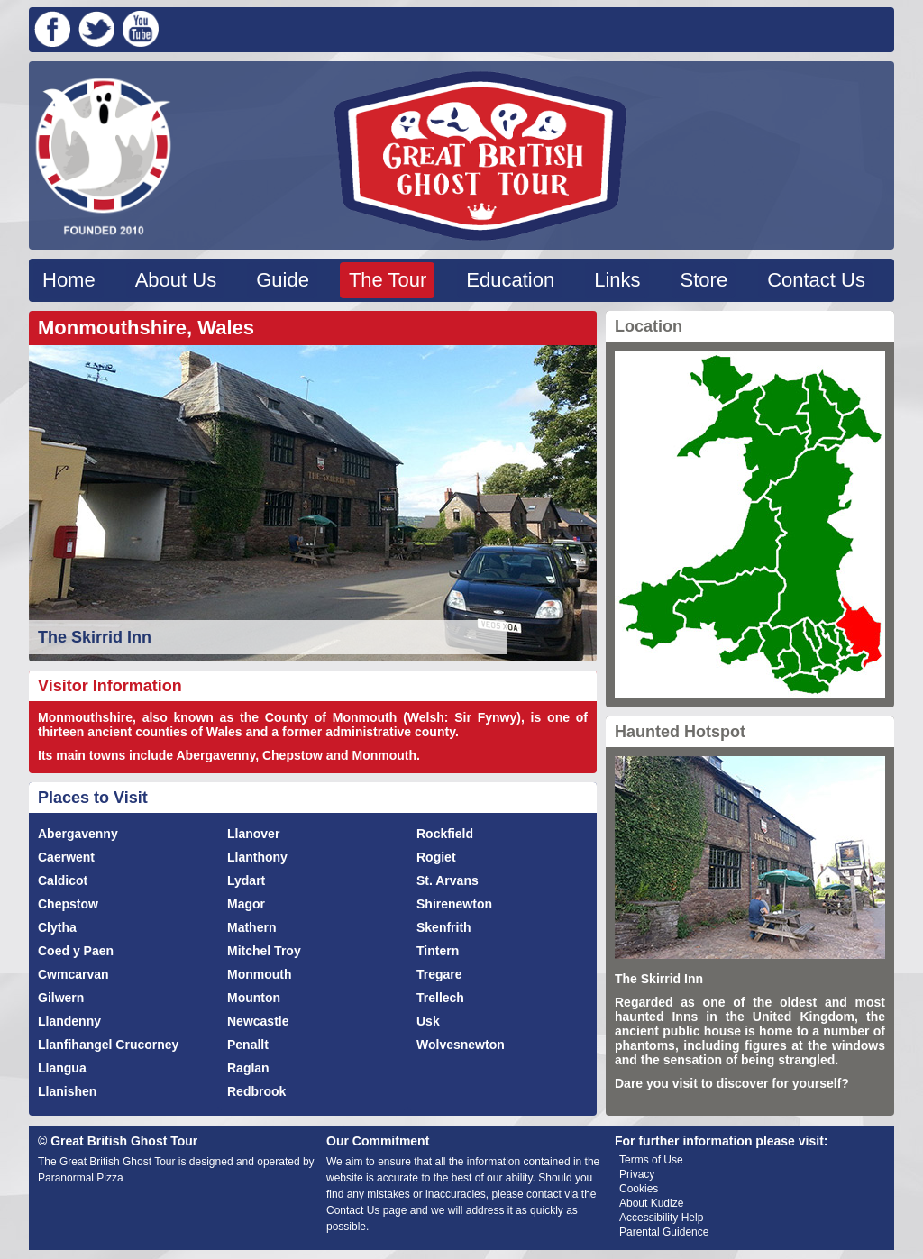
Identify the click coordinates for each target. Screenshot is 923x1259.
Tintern (437, 951)
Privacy (636, 1174)
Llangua (62, 1068)
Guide (282, 280)
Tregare (439, 974)
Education (510, 280)
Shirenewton (454, 904)
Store (704, 280)
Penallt (248, 1044)
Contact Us (816, 280)
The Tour (387, 280)
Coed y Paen (76, 951)
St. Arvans (447, 880)
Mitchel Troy (264, 951)
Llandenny (69, 1021)
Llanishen (67, 1091)
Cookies (638, 1188)
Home (69, 280)
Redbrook (256, 1091)
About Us (176, 280)
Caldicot (62, 880)
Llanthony (257, 857)
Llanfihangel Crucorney (108, 1044)
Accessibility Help (661, 1217)
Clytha (57, 927)
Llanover (253, 833)
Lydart (246, 880)
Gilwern (61, 997)
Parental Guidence (663, 1232)
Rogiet (436, 857)
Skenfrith (443, 927)
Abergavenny (78, 833)
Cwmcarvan (73, 974)
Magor (246, 904)
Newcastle (257, 1021)
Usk (428, 1021)
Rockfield (444, 833)
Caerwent (66, 857)
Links (617, 280)
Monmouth (259, 974)
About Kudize (651, 1203)
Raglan (248, 1068)
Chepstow (68, 904)
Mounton (253, 997)
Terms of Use (651, 1160)
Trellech (440, 997)
